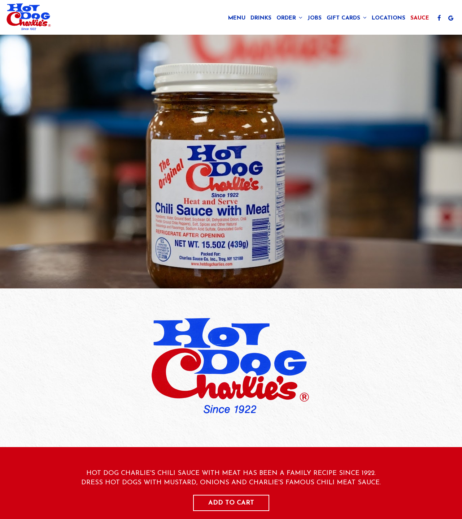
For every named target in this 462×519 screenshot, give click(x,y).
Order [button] (289, 18)
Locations (388, 18)
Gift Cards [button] (347, 18)
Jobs (315, 18)
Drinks (260, 18)
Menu (236, 18)
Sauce (419, 18)
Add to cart (231, 502)
